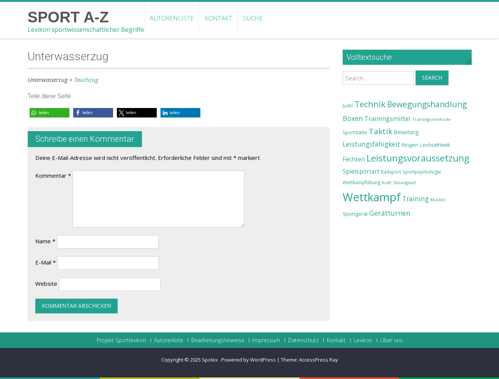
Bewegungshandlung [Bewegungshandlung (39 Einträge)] (427, 104)
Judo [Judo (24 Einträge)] (348, 105)
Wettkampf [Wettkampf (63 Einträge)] (372, 197)
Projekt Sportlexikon (121, 340)
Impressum (266, 340)
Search (432, 77)
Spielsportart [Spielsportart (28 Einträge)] (361, 171)
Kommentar (53, 175)
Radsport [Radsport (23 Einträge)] (391, 172)
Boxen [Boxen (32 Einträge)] (353, 118)
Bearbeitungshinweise (217, 340)
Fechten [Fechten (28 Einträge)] (354, 159)
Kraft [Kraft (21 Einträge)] (387, 182)
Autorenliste (172, 18)
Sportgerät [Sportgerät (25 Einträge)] (355, 213)
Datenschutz (303, 340)
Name (45, 241)
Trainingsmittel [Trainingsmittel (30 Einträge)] (387, 118)
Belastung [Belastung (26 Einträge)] (406, 132)
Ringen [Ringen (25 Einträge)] (410, 144)
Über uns (391, 340)
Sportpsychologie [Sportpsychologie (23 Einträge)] (422, 172)
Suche (253, 18)
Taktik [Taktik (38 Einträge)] (380, 131)
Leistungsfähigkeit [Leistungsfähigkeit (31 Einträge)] (371, 144)
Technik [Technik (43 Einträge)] (370, 104)
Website (46, 283)
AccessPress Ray (318, 359)
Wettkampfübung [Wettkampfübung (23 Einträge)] (361, 182)
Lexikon (363, 340)
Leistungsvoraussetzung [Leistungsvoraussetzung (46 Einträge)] (418, 158)
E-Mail (45, 262)
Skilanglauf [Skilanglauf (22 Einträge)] (404, 182)
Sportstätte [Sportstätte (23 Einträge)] (355, 132)
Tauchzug (86, 79)
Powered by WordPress (248, 359)
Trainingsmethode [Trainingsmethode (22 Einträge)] (431, 119)
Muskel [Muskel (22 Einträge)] (437, 199)
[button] (49, 112)
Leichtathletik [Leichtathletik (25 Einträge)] (435, 144)
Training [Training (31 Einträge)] (415, 198)
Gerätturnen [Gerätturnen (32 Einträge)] (389, 213)
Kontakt (218, 18)
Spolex (210, 359)
